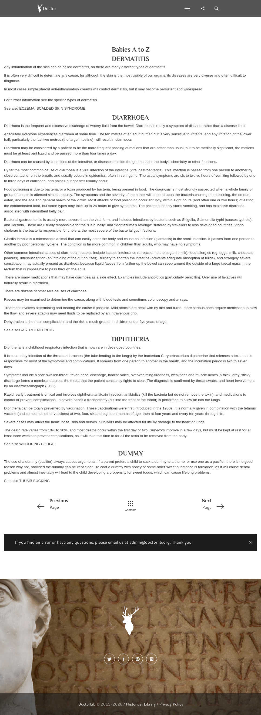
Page (71, 503)
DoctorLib (86, 704)
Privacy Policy (171, 704)
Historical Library (141, 704)
